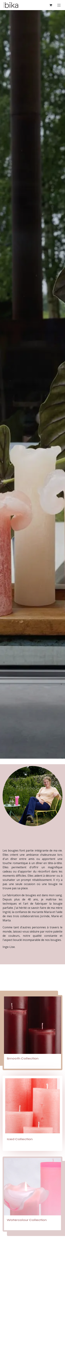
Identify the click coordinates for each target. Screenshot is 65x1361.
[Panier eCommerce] (50, 5)
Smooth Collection (23, 1058)
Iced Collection (20, 1139)
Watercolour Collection (27, 1220)
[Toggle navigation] (58, 5)
